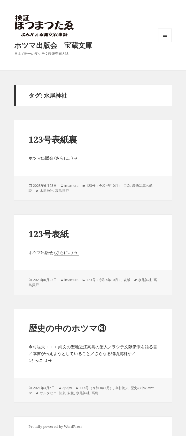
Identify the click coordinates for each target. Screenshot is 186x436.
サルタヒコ (48, 393)
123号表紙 (49, 234)
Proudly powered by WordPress (55, 426)
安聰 (70, 393)
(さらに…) (63, 158)
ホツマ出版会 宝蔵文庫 (53, 45)
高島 (95, 393)
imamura (71, 185)
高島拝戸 (62, 190)
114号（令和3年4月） (96, 387)
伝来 (62, 393)
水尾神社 (46, 190)
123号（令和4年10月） (104, 185)
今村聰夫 (122, 387)
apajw (67, 387)
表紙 (127, 279)
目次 (127, 185)
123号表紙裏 (53, 139)
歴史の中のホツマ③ (67, 328)
